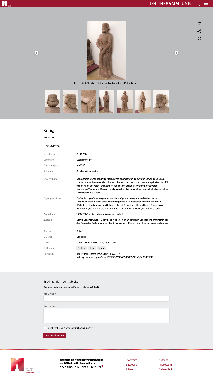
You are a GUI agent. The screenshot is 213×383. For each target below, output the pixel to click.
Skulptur (81, 248)
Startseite (131, 360)
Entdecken (132, 364)
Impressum (165, 364)
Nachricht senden (55, 335)
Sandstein (81, 236)
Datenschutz (166, 369)
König (91, 248)
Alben (129, 369)
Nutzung (163, 360)
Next (176, 53)
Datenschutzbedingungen (78, 328)
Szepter (101, 248)
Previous (36, 53)
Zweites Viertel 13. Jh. (87, 171)
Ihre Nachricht (50, 306)
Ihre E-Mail (49, 293)
